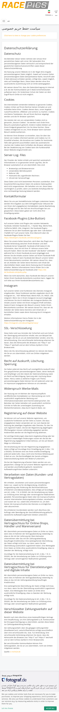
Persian (49, 13)
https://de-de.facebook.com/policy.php (25, 271)
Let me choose (7, 708)
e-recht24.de (15, 652)
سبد (56, 13)
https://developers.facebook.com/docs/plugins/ (22, 238)
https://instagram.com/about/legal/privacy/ (21, 323)
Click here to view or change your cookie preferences (25, 35)
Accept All (50, 708)
